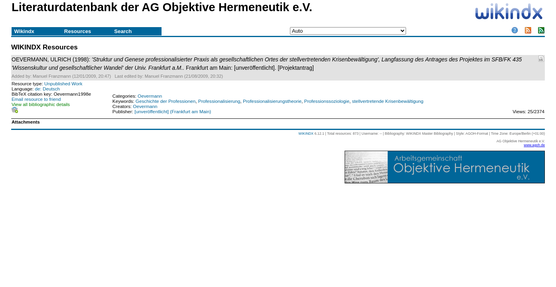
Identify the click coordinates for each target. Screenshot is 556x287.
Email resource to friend (36, 99)
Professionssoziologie (326, 101)
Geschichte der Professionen (165, 101)
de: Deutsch (47, 88)
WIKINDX (305, 134)
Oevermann (150, 95)
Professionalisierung (219, 101)
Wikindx (24, 31)
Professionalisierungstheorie (272, 101)
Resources (77, 31)
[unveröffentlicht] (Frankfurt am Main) (172, 111)
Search (123, 31)
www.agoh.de (534, 145)
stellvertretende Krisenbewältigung (387, 101)
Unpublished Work (63, 83)
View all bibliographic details (41, 104)
